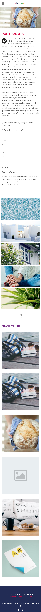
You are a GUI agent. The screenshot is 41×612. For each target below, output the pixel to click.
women (7, 125)
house (16, 123)
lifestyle (24, 123)
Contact (12, 597)
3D (3, 157)
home (10, 123)
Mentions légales (25, 597)
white (30, 123)
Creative (5, 145)
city (5, 123)
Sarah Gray (8, 172)
